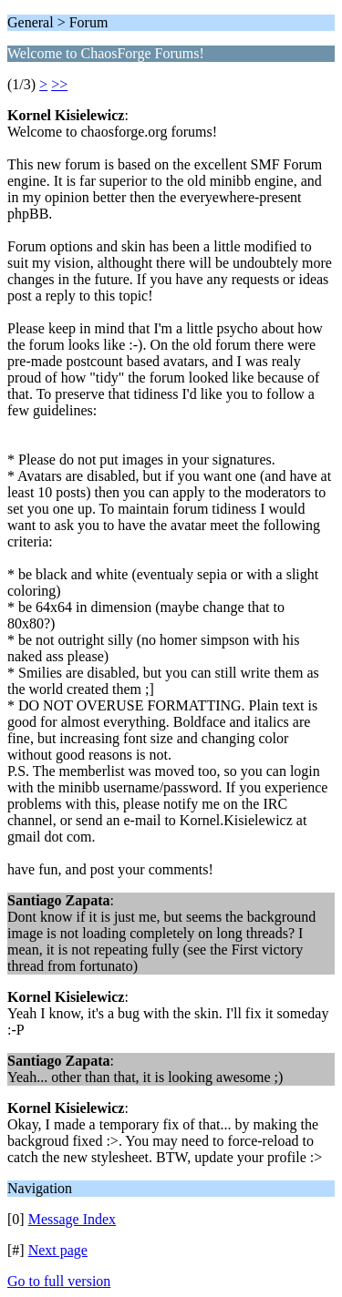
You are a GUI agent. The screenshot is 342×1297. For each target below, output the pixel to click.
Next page (58, 1250)
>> (59, 84)
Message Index (72, 1219)
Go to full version (58, 1281)
